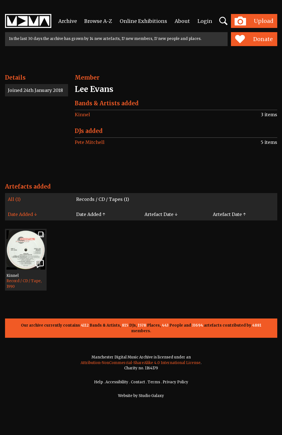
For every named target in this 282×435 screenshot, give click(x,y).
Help (98, 382)
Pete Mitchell (90, 142)
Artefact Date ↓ (160, 214)
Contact (138, 382)
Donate (254, 39)
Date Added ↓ (22, 214)
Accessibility (116, 382)
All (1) (14, 199)
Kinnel (82, 114)
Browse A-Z (98, 21)
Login (204, 21)
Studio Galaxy (151, 395)
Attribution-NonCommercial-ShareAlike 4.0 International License (141, 362)
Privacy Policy (175, 382)
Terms (154, 382)
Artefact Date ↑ (229, 214)
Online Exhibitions (143, 21)
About (182, 21)
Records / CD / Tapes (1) (102, 199)
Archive (67, 21)
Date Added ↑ (90, 214)
